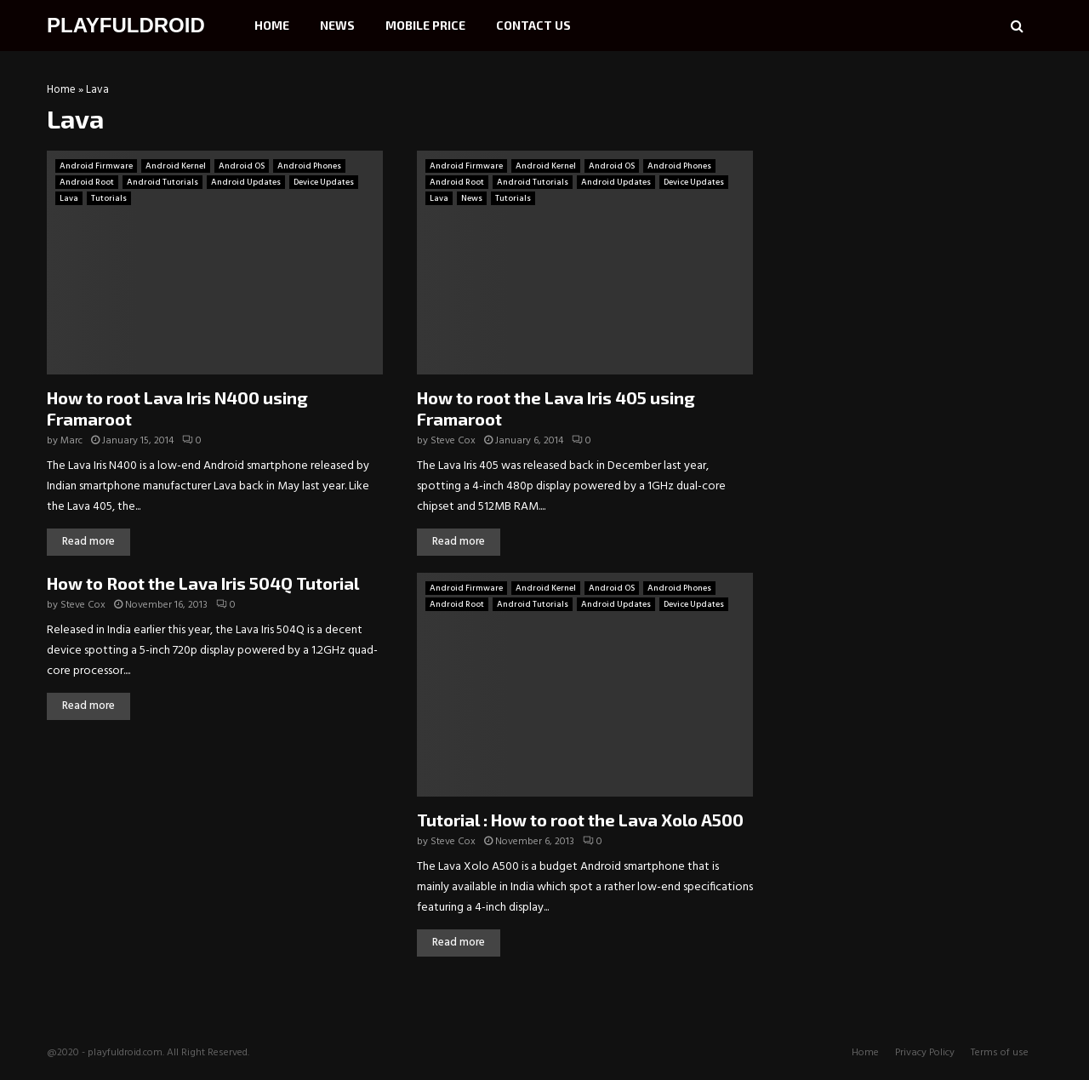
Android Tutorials (162, 182)
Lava (69, 198)
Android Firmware (96, 166)
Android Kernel (175, 166)
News (337, 25)
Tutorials (109, 198)
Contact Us (533, 25)
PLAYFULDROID (126, 25)
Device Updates (324, 182)
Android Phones (309, 166)
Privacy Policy (925, 1052)
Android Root (87, 182)
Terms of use (1000, 1052)
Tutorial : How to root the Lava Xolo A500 (580, 819)
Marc (71, 440)
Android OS (242, 166)
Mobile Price (425, 25)
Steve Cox (453, 440)
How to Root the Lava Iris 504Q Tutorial (203, 583)
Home (271, 25)
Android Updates (246, 182)
